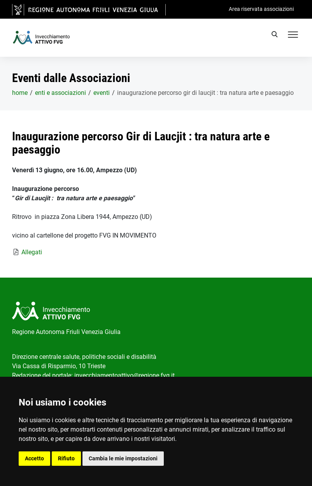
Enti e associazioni (60, 92)
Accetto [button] (34, 458)
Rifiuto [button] (66, 458)
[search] (275, 35)
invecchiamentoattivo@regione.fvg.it (124, 375)
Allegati (31, 252)
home (20, 92)
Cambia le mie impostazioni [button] (123, 458)
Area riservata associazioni (261, 9)
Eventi (101, 92)
